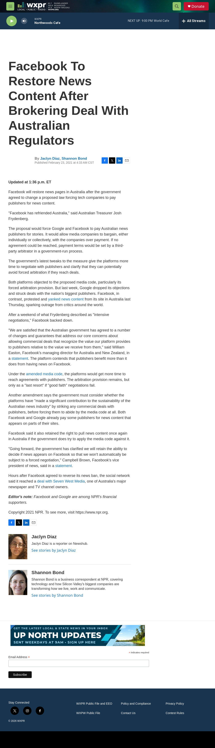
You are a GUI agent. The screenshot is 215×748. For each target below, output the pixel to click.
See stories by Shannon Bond (57, 595)
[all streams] (194, 21)
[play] (11, 21)
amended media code (44, 374)
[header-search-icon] (177, 6)
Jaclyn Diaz (50, 158)
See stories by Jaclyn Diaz (53, 550)
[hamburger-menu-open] (10, 6)
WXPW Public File (88, 713)
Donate (198, 6)
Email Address (19, 657)
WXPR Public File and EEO (94, 703)
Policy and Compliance (136, 703)
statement (20, 358)
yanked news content (66, 299)
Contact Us (128, 713)
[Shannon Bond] (17, 582)
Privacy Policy (175, 703)
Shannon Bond (74, 158)
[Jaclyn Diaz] (17, 546)
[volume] (24, 21)
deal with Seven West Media (61, 481)
